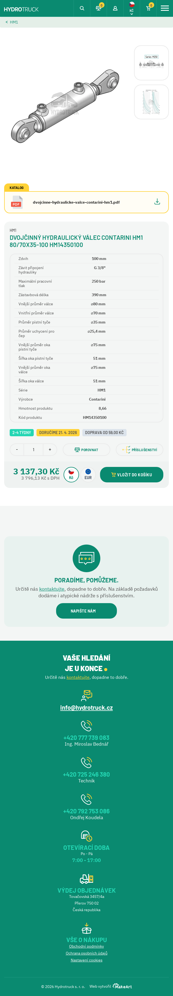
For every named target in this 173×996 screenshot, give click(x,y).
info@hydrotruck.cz (86, 707)
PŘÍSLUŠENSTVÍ (139, 449)
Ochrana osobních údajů (87, 953)
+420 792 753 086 (86, 811)
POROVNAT (86, 450)
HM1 (14, 22)
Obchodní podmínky (86, 946)
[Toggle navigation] (165, 8)
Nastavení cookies (87, 960)
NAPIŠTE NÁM (86, 611)
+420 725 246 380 (86, 774)
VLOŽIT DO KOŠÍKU (131, 474)
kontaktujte (51, 589)
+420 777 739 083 (86, 737)
